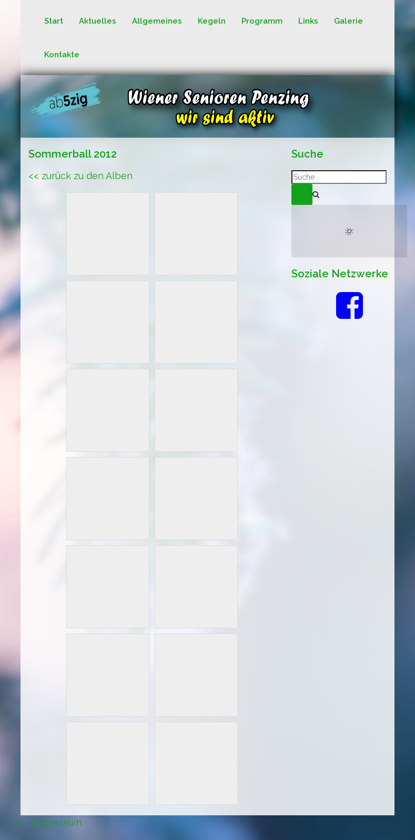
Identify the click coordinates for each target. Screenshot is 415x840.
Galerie (348, 21)
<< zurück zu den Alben (80, 175)
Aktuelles (97, 21)
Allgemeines (157, 21)
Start (53, 21)
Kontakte (61, 54)
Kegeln (212, 21)
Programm (261, 21)
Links (308, 21)
